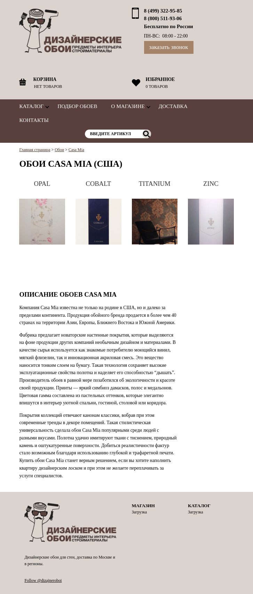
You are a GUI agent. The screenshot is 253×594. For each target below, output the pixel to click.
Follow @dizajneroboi (43, 580)
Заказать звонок (168, 47)
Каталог (31, 106)
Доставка (173, 106)
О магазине (127, 106)
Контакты (33, 120)
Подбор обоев (77, 106)
